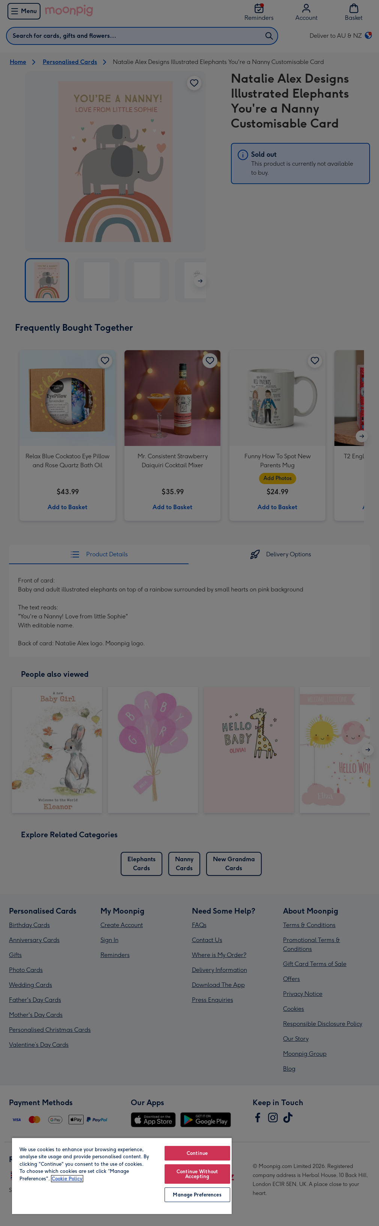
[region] (122, 1175)
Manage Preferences (197, 1195)
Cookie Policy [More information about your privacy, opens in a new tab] (67, 1178)
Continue (197, 1153)
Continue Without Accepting (197, 1174)
